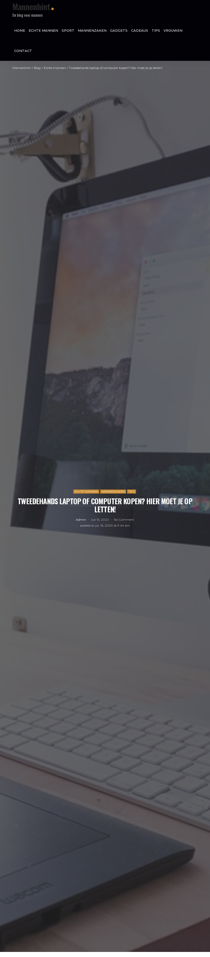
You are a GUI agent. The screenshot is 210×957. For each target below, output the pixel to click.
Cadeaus (139, 30)
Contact (23, 51)
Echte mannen (43, 30)
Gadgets (119, 30)
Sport (68, 30)
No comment (124, 522)
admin (81, 522)
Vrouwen (173, 30)
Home (19, 30)
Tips (156, 30)
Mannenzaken (92, 30)
